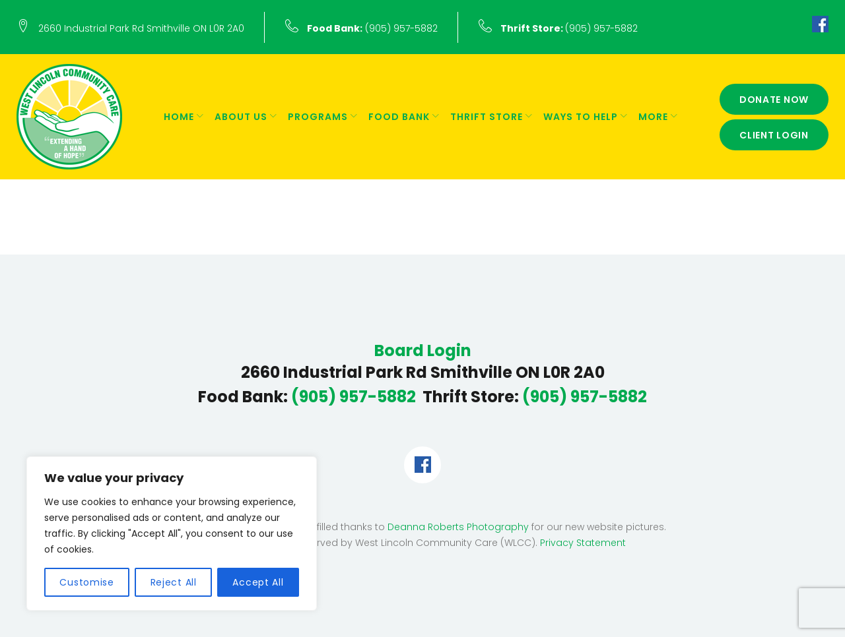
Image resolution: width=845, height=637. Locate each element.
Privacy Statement (583, 542)
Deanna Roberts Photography (458, 526)
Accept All (257, 582)
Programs (318, 116)
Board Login (422, 350)
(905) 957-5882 (372, 28)
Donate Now (774, 99)
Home (179, 116)
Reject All (174, 582)
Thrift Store (486, 116)
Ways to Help (580, 116)
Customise (86, 582)
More (653, 116)
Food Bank (399, 116)
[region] (171, 533)
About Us (241, 116)
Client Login (774, 135)
